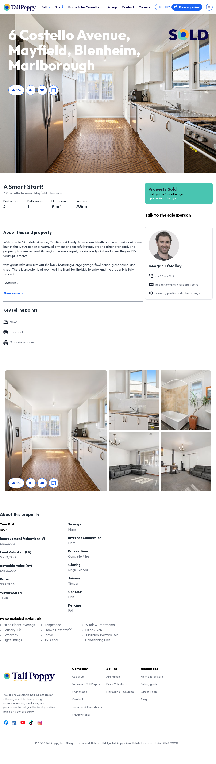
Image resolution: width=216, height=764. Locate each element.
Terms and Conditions (87, 707)
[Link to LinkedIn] (14, 723)
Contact (128, 7)
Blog (144, 699)
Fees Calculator (117, 684)
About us (78, 677)
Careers (144, 7)
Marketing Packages (120, 692)
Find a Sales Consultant (85, 7)
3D (42, 90)
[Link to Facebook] (5, 722)
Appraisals (113, 677)
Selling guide (149, 684)
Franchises (79, 692)
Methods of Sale (152, 677)
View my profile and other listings (174, 293)
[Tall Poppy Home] (22, 7)
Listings (111, 7)
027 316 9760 (161, 276)
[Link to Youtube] (22, 722)
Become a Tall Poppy (86, 684)
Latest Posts (149, 692)
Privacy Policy (81, 715)
